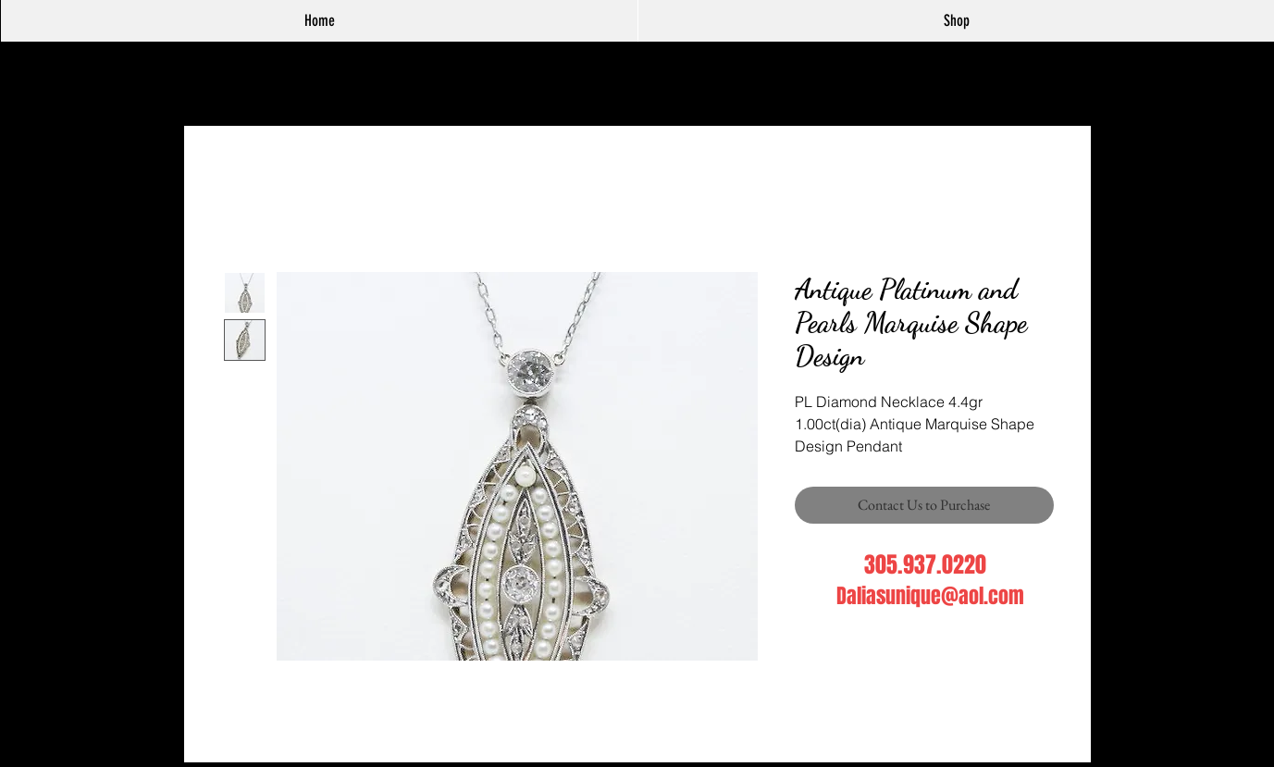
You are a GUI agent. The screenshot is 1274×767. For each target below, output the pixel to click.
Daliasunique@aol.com (930, 596)
